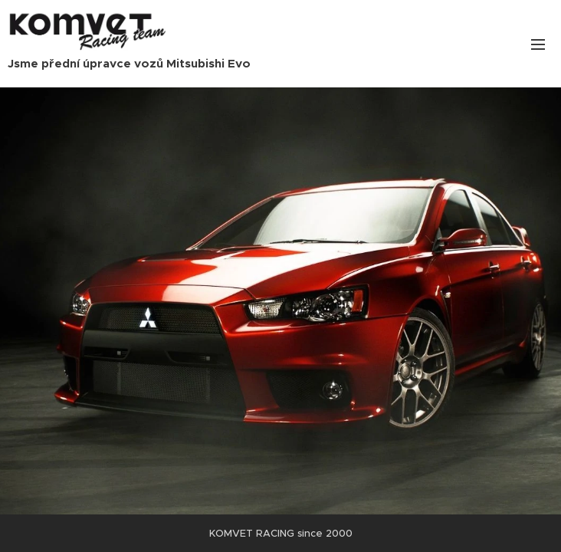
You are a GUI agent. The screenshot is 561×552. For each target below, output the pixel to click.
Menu (538, 44)
